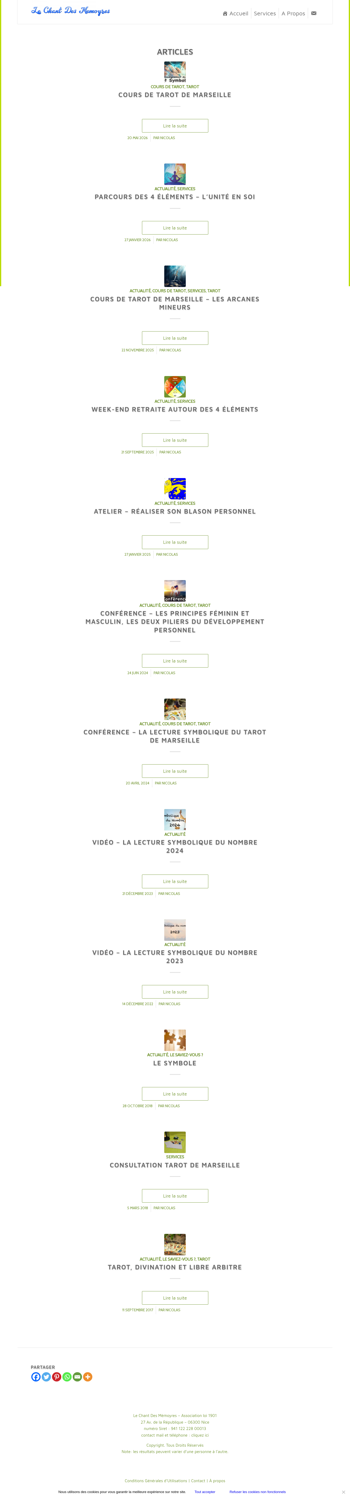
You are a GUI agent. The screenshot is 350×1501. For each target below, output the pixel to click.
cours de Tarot (167, 86)
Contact (198, 1480)
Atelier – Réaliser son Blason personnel (175, 511)
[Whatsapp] (67, 1376)
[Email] (77, 1376)
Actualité (165, 188)
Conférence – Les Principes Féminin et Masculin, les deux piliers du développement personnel (175, 621)
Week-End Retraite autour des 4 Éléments (175, 409)
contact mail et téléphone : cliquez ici (175, 1435)
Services (265, 13)
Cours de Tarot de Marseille (174, 94)
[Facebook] (36, 1376)
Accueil (239, 13)
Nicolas (167, 138)
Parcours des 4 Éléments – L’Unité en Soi (175, 196)
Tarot (192, 86)
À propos (217, 1480)
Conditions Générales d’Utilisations (156, 1480)
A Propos (293, 13)
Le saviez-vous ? (186, 1054)
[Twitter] (46, 1376)
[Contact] (313, 13)
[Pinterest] (56, 1376)
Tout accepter (205, 1492)
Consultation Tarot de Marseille (175, 1165)
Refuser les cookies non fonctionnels (258, 1492)
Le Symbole (175, 1063)
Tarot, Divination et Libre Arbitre (175, 1267)
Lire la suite (175, 126)
